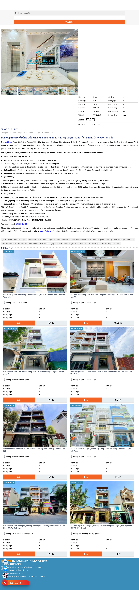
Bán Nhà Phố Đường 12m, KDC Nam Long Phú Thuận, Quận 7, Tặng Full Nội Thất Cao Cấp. (101, 296)
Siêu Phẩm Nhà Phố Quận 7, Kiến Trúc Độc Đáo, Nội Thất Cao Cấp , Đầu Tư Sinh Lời (34, 450)
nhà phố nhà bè (46, 231)
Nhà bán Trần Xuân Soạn (89, 244)
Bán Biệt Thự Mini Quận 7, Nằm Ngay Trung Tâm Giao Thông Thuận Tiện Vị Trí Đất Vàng (100, 450)
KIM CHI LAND (21, 224)
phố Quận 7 (9, 142)
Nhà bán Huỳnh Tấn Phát (110, 244)
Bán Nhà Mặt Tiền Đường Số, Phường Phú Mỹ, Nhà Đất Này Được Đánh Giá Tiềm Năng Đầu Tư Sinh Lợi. (34, 527)
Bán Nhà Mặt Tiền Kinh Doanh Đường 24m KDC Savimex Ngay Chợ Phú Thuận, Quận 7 (33, 373)
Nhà (2, 142)
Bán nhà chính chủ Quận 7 (28, 244)
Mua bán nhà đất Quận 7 (81, 240)
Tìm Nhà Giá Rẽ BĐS (16, 573)
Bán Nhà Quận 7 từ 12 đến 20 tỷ (41, 133)
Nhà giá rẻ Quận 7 (9, 244)
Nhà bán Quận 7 (20, 240)
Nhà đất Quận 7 (19, 133)
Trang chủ (5, 133)
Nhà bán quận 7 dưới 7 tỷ (102, 240)
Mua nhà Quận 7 (63, 240)
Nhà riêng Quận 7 (71, 244)
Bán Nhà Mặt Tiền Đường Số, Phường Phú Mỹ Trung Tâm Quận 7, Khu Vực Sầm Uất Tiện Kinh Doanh (101, 527)
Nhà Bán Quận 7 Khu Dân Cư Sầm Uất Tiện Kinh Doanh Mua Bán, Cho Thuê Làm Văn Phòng (101, 373)
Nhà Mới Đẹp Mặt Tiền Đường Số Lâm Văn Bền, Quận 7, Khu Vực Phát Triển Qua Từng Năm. (34, 296)
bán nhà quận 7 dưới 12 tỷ (124, 240)
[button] (76, 31)
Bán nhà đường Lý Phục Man (51, 244)
